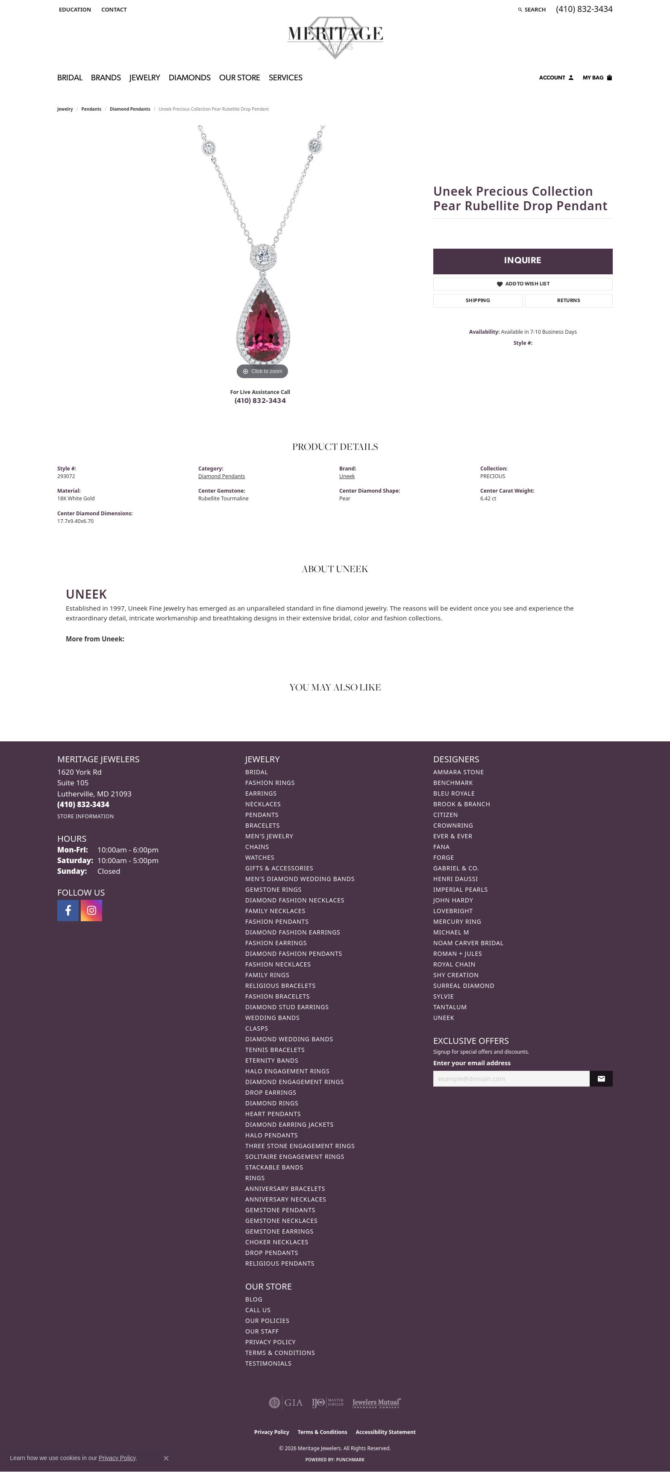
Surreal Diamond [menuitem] (463, 985)
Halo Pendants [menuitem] (271, 1135)
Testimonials (268, 1363)
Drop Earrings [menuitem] (271, 1092)
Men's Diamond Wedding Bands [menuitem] (300, 879)
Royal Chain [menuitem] (454, 964)
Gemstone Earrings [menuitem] (279, 1231)
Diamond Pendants (130, 109)
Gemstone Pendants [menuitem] (280, 1210)
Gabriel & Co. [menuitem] (456, 868)
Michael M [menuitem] (451, 932)
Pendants (92, 109)
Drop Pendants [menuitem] (271, 1253)
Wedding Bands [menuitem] (272, 1018)
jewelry (65, 109)
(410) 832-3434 (260, 401)
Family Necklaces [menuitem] (275, 911)
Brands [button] (106, 78)
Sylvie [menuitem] (443, 996)
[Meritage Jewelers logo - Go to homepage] (335, 38)
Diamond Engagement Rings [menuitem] (294, 1082)
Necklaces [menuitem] (263, 804)
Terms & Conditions (280, 1353)
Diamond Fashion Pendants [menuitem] (293, 953)
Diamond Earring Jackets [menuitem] (289, 1124)
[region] (262, 253)
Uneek (347, 476)
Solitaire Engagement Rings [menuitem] (294, 1156)
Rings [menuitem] (255, 1178)
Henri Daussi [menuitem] (455, 879)
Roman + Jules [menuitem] (457, 953)
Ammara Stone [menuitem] (458, 772)
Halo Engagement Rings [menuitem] (287, 1071)
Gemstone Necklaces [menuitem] (281, 1220)
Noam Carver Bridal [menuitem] (468, 943)
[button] (74, 9)
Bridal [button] (69, 78)
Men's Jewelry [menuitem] (269, 836)
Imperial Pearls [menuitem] (460, 889)
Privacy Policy (270, 1342)
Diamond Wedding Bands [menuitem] (289, 1039)
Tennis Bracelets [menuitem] (275, 1050)
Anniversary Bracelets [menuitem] (285, 1188)
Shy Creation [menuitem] (456, 975)
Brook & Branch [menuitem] (462, 804)
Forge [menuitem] (443, 857)
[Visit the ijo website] (327, 1402)
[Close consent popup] (166, 1458)
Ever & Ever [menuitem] (453, 836)
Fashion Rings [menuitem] (270, 783)
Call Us (258, 1310)
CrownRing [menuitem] (453, 825)
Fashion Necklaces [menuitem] (278, 964)
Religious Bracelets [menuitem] (280, 985)
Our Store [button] (239, 78)
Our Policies (267, 1320)
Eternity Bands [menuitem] (272, 1060)
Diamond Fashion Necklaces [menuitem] (294, 900)
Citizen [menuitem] (445, 815)
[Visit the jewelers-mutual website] (376, 1402)
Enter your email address (472, 1062)
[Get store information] (85, 816)
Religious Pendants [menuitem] (279, 1263)
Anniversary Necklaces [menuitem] (285, 1199)
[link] (113, 9)
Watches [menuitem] (259, 857)
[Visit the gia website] (286, 1402)
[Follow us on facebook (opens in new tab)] (68, 910)
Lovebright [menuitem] (453, 911)
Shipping (478, 300)
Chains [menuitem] (257, 847)
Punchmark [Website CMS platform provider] (350, 1460)
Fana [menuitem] (441, 847)
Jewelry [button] (144, 78)
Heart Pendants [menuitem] (273, 1114)
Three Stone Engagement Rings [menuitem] (300, 1146)
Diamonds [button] (190, 78)
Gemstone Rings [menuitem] (273, 889)
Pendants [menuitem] (262, 815)
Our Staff (262, 1331)
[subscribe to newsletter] (601, 1079)
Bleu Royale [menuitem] (454, 793)
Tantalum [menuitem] (450, 1007)
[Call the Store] (83, 804)
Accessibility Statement (386, 1432)
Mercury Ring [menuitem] (457, 921)
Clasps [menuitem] (256, 1028)
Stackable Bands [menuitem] (274, 1167)
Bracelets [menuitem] (262, 825)
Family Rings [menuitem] (267, 975)
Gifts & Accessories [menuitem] (279, 868)
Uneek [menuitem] (443, 1018)
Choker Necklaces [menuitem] (277, 1242)
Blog (253, 1299)
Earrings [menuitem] (261, 793)
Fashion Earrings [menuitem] (276, 943)
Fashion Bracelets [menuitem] (277, 996)
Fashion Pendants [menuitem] (277, 921)
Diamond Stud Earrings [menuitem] (287, 1007)
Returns (568, 300)
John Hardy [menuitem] (453, 900)
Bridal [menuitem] (256, 772)
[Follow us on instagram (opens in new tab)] (91, 910)
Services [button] (286, 78)
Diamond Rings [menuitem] (271, 1103)
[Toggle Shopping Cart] (598, 79)
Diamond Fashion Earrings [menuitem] (293, 932)
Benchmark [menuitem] (453, 783)
